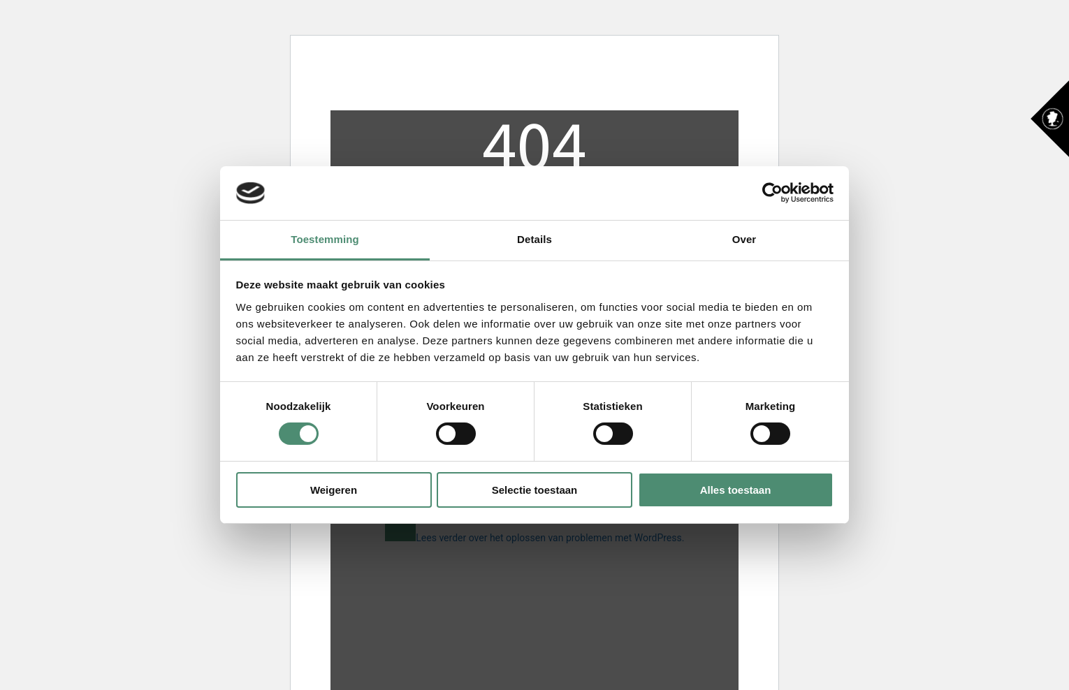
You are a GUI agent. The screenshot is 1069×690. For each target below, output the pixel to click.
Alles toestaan (735, 490)
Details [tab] (534, 239)
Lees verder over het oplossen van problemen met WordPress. (550, 537)
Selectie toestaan (535, 490)
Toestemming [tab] (325, 239)
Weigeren (333, 490)
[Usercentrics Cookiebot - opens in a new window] (772, 192)
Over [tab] (744, 239)
